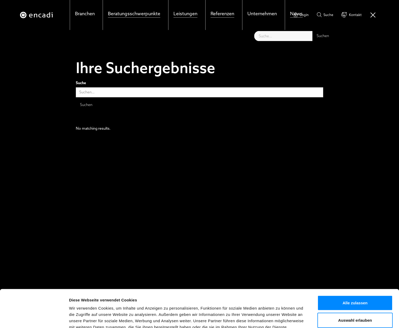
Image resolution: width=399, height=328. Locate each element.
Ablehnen (355, 304)
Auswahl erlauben (355, 287)
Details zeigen (280, 317)
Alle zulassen (354, 270)
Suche (81, 83)
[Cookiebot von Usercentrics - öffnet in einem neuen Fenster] (34, 318)
